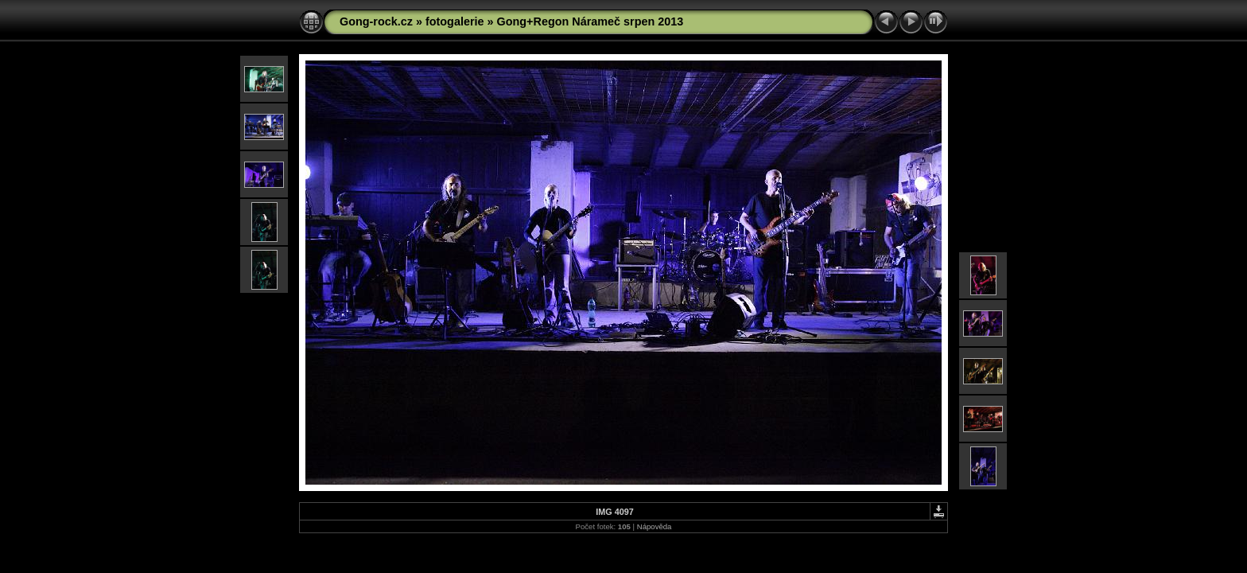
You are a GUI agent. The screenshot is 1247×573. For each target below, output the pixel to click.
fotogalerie (454, 21)
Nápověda (654, 526)
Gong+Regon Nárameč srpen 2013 (590, 21)
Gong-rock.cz (376, 21)
